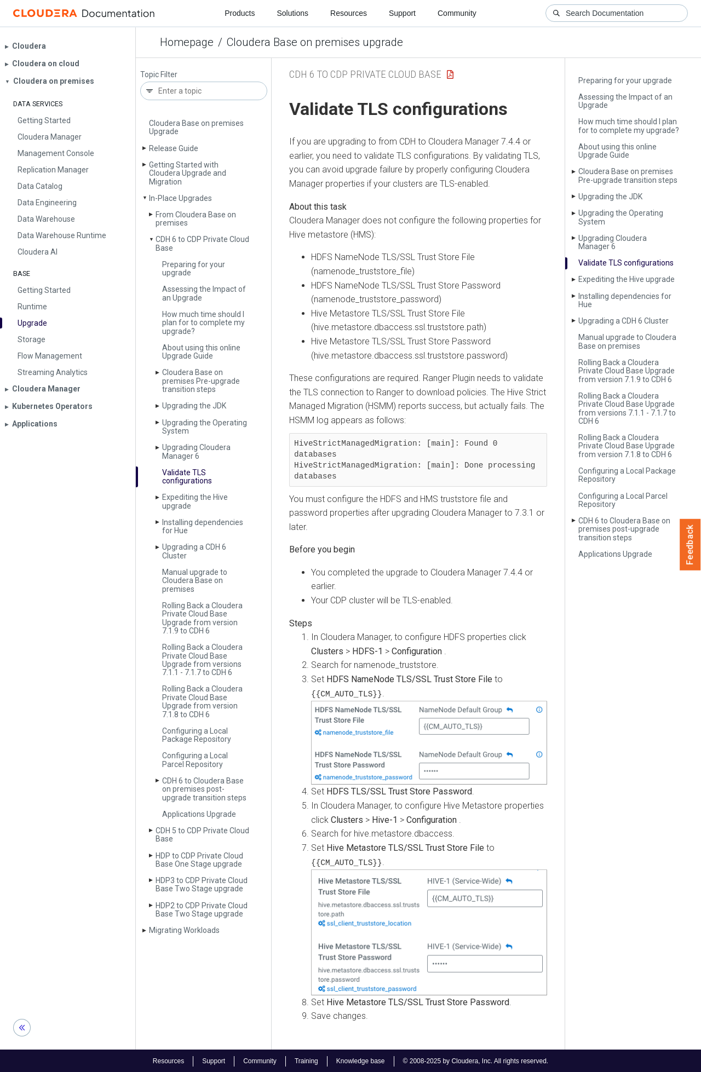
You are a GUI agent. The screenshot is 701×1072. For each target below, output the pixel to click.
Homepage (187, 42)
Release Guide (173, 148)
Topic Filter (158, 75)
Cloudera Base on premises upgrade (315, 42)
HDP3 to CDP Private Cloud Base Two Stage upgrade (202, 884)
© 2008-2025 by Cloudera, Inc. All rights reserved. (476, 1060)
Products (240, 13)
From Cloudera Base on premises (196, 218)
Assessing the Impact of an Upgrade (204, 293)
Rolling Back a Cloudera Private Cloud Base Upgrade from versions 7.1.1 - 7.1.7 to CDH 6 (202, 660)
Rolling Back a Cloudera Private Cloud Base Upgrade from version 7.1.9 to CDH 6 (202, 618)
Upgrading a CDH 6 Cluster (194, 551)
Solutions (292, 13)
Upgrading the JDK (194, 405)
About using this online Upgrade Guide (201, 351)
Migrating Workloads (184, 930)
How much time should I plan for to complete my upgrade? (203, 323)
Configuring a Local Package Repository (196, 735)
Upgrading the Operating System (204, 426)
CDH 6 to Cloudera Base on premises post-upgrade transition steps (204, 789)
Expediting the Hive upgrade (195, 501)
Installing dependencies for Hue (202, 526)
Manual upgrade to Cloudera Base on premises (194, 580)
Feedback (690, 545)
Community (457, 13)
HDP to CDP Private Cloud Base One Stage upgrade (199, 859)
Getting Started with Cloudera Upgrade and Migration (187, 173)
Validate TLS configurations (187, 476)
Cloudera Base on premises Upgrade (196, 127)
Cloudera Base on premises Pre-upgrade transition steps (201, 381)
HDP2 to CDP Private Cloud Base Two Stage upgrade (202, 909)
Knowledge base (360, 1060)
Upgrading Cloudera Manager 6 (196, 451)
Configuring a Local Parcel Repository (195, 759)
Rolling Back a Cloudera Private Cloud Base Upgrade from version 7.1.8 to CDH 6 (202, 701)
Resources (348, 13)
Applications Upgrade (199, 814)
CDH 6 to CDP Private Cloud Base (202, 243)
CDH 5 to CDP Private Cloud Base (202, 834)
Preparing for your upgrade (193, 268)
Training (306, 1060)
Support (402, 13)
